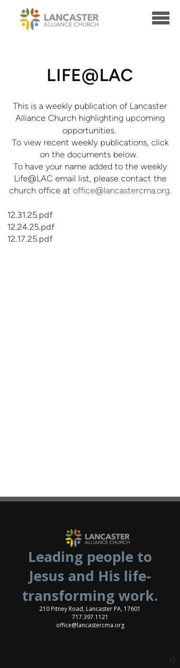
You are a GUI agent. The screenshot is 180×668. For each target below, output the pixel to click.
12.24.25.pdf (31, 227)
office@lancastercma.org (121, 190)
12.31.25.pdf (30, 215)
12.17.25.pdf (30, 239)
